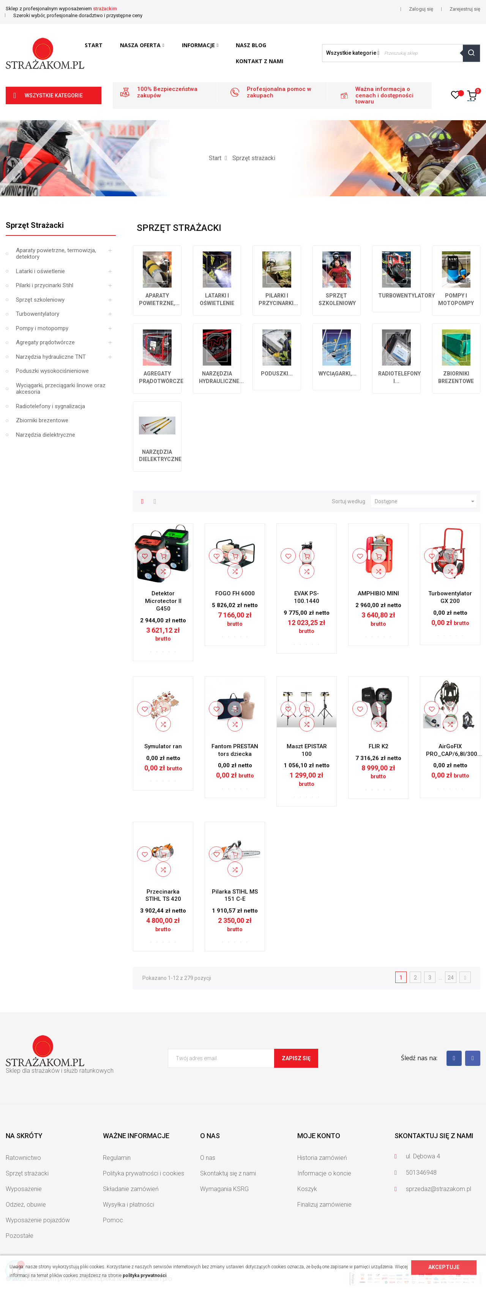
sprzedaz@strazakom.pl (438, 1189)
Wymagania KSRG (224, 1189)
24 (451, 978)
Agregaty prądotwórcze (45, 342)
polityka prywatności (144, 1275)
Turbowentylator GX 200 (450, 597)
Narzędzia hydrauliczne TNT (51, 356)
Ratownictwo (23, 1157)
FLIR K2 (378, 746)
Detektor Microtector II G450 (163, 601)
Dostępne (426, 501)
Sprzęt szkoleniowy (40, 299)
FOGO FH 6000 (235, 593)
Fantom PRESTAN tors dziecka (234, 750)
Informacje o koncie (324, 1173)
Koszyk (307, 1189)
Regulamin (117, 1157)
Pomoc (113, 1220)
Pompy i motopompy (42, 328)
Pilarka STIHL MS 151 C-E (235, 895)
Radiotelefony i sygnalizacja (50, 406)
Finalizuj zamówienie (324, 1204)
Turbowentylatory (37, 313)
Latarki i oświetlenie (40, 271)
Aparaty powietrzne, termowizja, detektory (56, 254)
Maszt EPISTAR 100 (307, 750)
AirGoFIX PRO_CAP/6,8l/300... (454, 750)
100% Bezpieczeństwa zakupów (167, 92)
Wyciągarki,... (338, 374)
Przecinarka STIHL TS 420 (163, 895)
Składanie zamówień (131, 1189)
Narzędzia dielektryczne (45, 434)
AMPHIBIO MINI (378, 593)
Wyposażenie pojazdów (38, 1220)
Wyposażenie (24, 1189)
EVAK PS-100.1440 (306, 597)
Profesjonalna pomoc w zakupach (279, 92)
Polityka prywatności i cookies (143, 1173)
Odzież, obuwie (26, 1204)
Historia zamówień (322, 1157)
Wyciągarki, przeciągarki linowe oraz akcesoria (61, 389)
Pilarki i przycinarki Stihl (44, 285)
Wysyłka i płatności (128, 1204)
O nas (207, 1157)
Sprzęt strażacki (35, 225)
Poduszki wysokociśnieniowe (52, 370)
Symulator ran (163, 746)
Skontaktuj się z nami (228, 1173)
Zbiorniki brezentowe (42, 420)
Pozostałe (19, 1235)
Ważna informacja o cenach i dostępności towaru (384, 95)
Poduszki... (277, 374)
